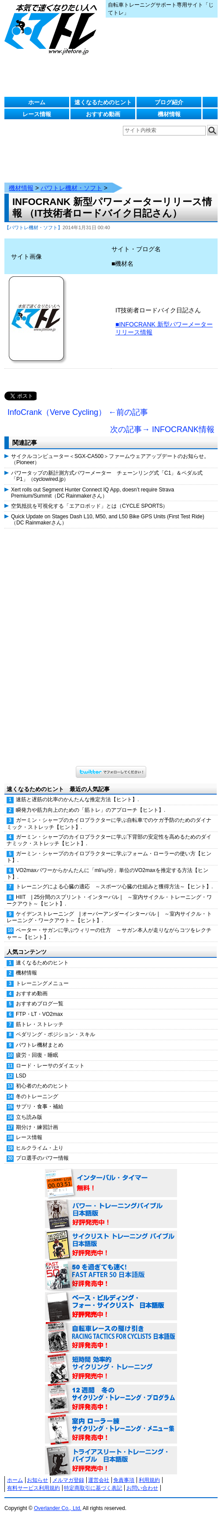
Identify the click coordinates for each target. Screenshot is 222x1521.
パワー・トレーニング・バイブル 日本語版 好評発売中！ (111, 1214)
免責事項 (123, 1480)
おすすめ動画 (103, 114)
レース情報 (36, 114)
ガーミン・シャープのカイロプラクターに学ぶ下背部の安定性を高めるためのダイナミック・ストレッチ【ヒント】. (109, 840)
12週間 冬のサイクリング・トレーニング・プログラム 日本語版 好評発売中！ (111, 1399)
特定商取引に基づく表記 (93, 1488)
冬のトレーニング (37, 1096)
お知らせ (37, 1480)
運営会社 (98, 1480)
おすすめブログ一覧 (39, 1004)
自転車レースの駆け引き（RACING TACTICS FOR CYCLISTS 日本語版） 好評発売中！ (111, 1337)
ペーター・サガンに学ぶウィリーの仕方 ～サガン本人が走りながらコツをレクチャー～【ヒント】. (109, 933)
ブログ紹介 (169, 102)
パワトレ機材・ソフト (71, 187)
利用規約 (149, 1480)
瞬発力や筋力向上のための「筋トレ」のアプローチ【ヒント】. (90, 810)
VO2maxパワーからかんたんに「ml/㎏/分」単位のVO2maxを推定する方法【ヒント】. (107, 873)
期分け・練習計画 (37, 1127)
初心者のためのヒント (42, 1086)
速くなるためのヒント (103, 102)
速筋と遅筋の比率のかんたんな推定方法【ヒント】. (77, 799)
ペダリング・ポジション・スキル (55, 1034)
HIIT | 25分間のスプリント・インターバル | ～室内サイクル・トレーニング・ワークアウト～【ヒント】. (109, 900)
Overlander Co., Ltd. (57, 1508)
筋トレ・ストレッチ (39, 1024)
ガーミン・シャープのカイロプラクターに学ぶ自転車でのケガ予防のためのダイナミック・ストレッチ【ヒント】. (109, 823)
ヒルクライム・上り (39, 1148)
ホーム (36, 102)
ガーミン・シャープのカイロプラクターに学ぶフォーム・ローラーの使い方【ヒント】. (109, 856)
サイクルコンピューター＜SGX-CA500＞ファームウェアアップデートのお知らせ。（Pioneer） (110, 459)
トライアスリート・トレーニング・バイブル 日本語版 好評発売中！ (111, 1460)
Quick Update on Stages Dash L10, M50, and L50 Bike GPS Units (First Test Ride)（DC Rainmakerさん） (107, 519)
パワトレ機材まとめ (39, 1045)
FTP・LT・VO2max (39, 1014)
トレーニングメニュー (42, 983)
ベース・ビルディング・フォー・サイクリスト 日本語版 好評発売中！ (111, 1306)
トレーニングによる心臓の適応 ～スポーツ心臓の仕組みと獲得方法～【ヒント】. (114, 886)
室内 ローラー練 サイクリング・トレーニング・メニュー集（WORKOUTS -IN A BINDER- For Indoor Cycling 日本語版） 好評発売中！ (111, 1430)
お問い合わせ (142, 1488)
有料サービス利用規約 (33, 1488)
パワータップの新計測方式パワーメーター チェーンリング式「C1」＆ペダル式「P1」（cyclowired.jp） (107, 476)
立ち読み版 (29, 1117)
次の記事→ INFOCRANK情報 (162, 429)
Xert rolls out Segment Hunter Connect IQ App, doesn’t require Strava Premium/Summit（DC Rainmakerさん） (92, 493)
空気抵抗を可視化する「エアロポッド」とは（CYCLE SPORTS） (89, 506)
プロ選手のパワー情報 (42, 1158)
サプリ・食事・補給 (39, 1106)
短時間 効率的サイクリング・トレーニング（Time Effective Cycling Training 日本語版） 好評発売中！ (111, 1368)
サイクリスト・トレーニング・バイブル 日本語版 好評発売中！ (111, 1245)
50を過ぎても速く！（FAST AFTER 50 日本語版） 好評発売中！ (111, 1276)
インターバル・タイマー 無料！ (111, 1183)
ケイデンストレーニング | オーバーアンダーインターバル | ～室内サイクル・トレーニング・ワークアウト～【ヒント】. (109, 917)
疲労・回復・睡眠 (37, 1055)
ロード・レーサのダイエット (50, 1066)
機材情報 (169, 114)
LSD (21, 1076)
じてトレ (52, 28)
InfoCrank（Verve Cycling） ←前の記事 (77, 412)
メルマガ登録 (68, 1480)
